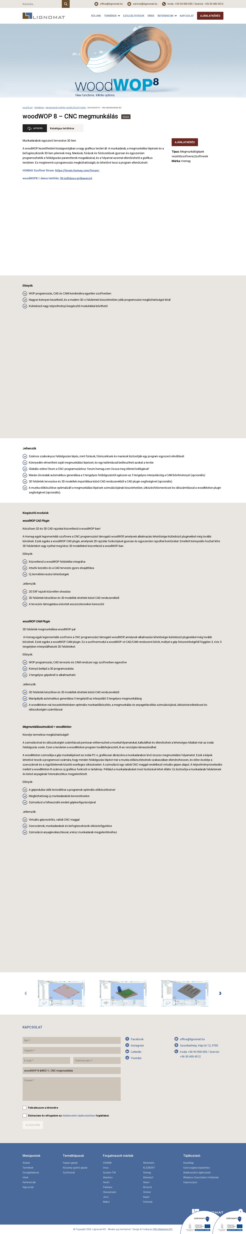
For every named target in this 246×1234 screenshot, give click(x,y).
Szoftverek (69, 1172)
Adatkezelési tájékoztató (197, 1172)
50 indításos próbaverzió (76, 178)
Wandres (108, 1177)
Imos (106, 1167)
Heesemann (109, 1192)
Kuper (146, 1196)
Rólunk (96, 15)
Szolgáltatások (133, 15)
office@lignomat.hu (111, 3)
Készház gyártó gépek (75, 1167)
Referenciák (166, 15)
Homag (147, 1172)
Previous (26, 993)
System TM (109, 1172)
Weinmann (148, 1162)
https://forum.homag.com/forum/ (77, 170)
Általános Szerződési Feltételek (201, 1177)
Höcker (147, 1192)
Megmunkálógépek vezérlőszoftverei (66, 107)
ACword (147, 1187)
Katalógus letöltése (63, 128)
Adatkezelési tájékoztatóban (78, 1115)
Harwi (146, 1182)
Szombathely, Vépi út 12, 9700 (199, 1045)
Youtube (136, 1058)
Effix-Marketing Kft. (163, 1229)
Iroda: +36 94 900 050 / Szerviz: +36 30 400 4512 (195, 3)
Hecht (106, 1182)
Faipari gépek (70, 1162)
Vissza (126, 117)
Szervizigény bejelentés (196, 1167)
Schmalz (147, 1201)
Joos (106, 1196)
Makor (106, 1201)
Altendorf (148, 1177)
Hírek (150, 15)
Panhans (107, 1187)
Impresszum (190, 1182)
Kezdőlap (28, 107)
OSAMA (107, 1162)
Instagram (137, 1045)
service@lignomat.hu (145, 3)
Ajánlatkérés (210, 15)
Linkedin (136, 1051)
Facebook (137, 1039)
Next (220, 993)
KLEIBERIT (149, 1167)
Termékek (110, 15)
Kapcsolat (187, 15)
